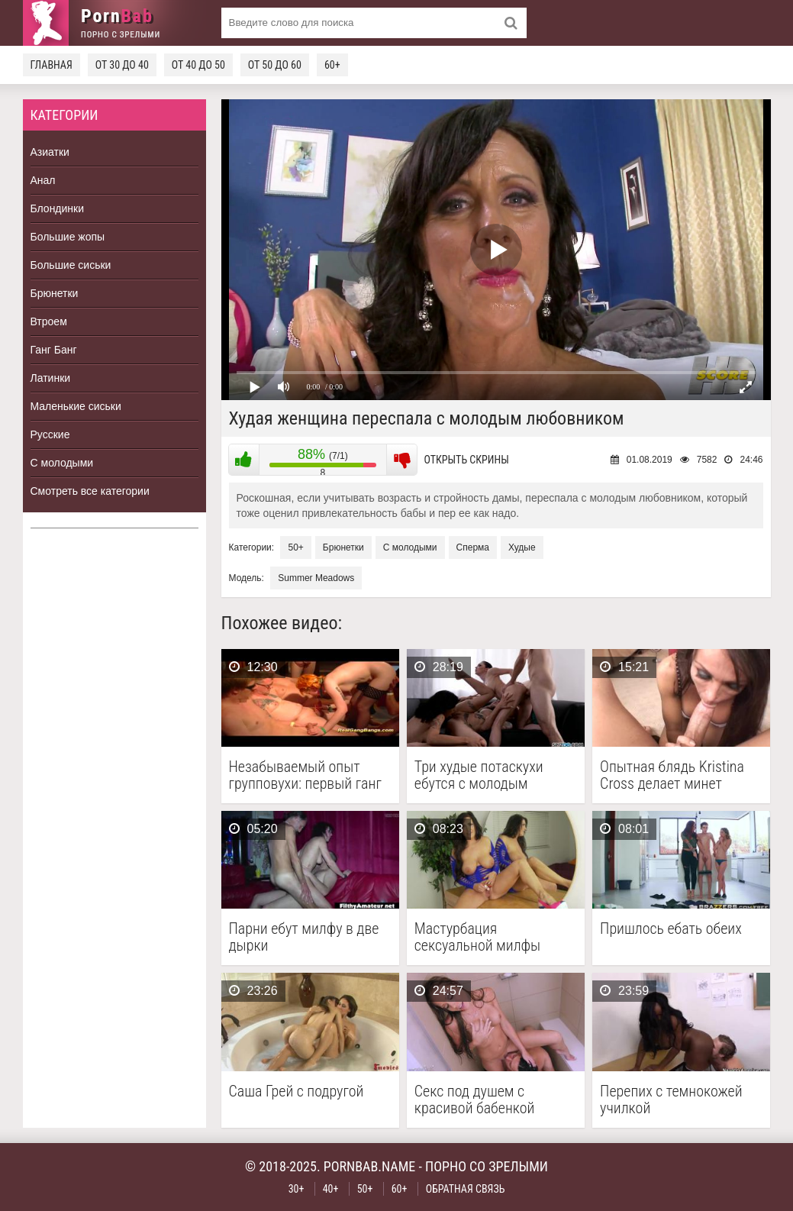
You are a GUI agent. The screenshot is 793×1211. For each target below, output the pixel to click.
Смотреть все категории (90, 491)
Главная (52, 65)
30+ (297, 1189)
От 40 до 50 (198, 65)
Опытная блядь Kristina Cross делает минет (672, 775)
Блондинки (58, 208)
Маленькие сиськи (76, 406)
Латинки (51, 378)
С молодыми (62, 463)
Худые (522, 547)
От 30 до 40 (122, 65)
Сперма (472, 547)
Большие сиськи (71, 265)
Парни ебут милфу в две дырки (304, 937)
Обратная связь (465, 1189)
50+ (295, 547)
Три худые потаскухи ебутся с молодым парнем (478, 775)
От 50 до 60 (274, 65)
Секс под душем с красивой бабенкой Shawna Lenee (474, 1099)
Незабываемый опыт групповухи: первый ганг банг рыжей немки (305, 775)
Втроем (49, 321)
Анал (43, 180)
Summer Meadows (316, 578)
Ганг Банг (54, 350)
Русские (50, 434)
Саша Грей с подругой (296, 1091)
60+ (332, 65)
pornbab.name (370, 1166)
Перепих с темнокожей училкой (671, 1099)
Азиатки (50, 152)
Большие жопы (68, 237)
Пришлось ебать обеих (671, 929)
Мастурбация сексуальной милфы (477, 937)
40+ (331, 1189)
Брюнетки (55, 293)
